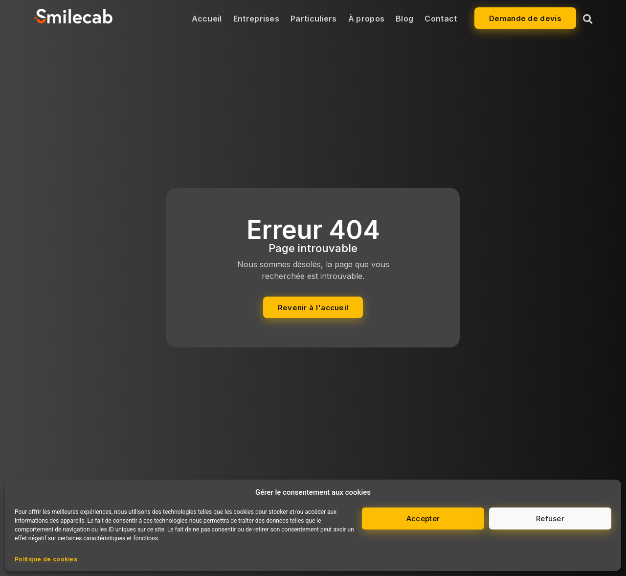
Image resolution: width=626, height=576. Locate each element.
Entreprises (256, 18)
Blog (404, 18)
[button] (587, 18)
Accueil (207, 18)
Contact (441, 18)
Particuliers (314, 18)
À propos (366, 18)
